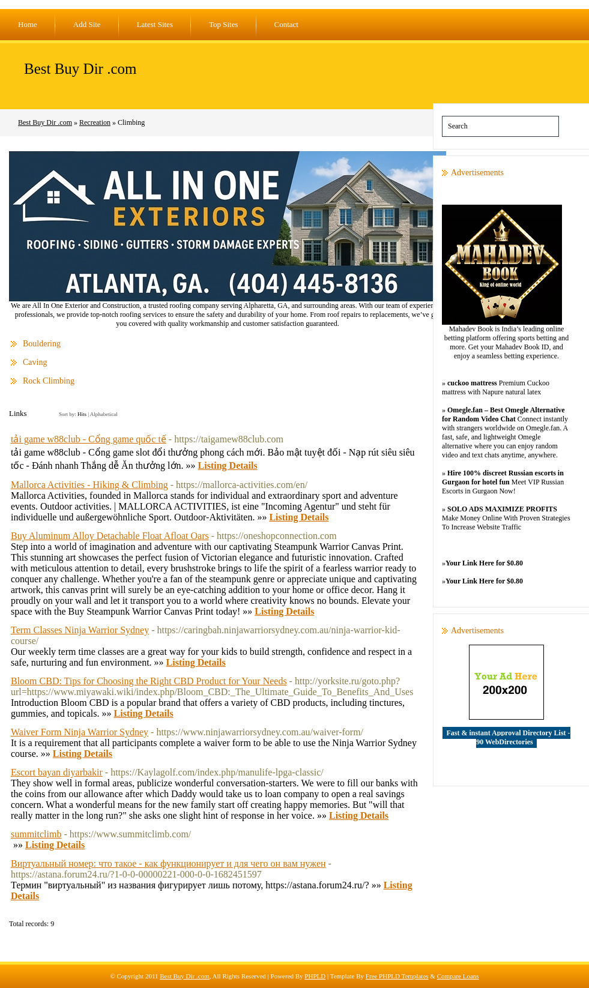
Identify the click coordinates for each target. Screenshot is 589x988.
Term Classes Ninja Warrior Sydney (80, 630)
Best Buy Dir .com (80, 69)
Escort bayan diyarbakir (57, 772)
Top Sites (223, 24)
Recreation (94, 122)
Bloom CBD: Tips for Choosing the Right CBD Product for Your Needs (149, 681)
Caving (35, 362)
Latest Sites (155, 24)
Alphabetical (104, 414)
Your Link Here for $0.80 (484, 563)
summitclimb (36, 834)
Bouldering (42, 343)
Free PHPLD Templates (397, 976)
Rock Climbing (48, 380)
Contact (286, 24)
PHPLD (314, 976)
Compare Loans (458, 976)
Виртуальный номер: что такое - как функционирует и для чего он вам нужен (168, 863)
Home (27, 24)
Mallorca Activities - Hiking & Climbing (89, 485)
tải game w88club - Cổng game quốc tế (88, 439)
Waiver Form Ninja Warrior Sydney (79, 732)
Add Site (87, 24)
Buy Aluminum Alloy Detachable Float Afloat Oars (110, 536)
